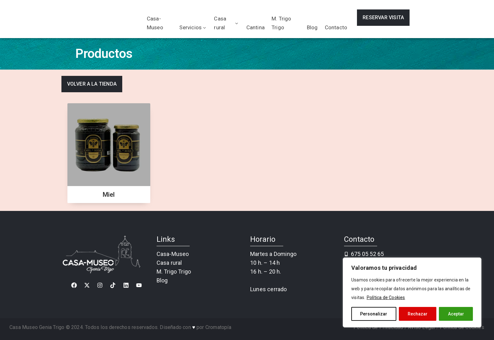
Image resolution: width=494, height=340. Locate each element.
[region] (412, 292)
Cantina (255, 27)
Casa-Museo (155, 23)
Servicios (193, 27)
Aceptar (456, 313)
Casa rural (226, 23)
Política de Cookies (386, 297)
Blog (312, 27)
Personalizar (373, 313)
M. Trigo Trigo (281, 23)
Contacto (336, 27)
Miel (109, 194)
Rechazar (418, 313)
